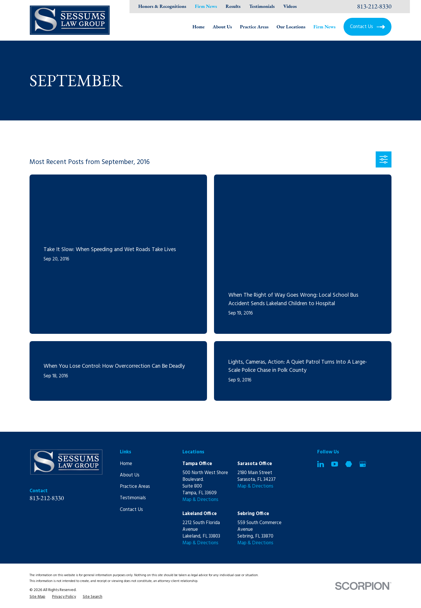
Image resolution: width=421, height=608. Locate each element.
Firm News (206, 6)
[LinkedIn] (320, 464)
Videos (290, 6)
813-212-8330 (374, 6)
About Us (129, 475)
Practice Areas (135, 486)
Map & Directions (200, 500)
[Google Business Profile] (362, 464)
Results (233, 6)
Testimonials (262, 6)
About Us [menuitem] (222, 26)
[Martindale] (348, 464)
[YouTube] (334, 464)
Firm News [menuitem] (324, 26)
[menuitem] (37, 597)
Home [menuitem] (198, 26)
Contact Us (131, 510)
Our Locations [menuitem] (291, 26)
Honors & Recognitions (162, 6)
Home (126, 464)
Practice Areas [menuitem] (254, 26)
